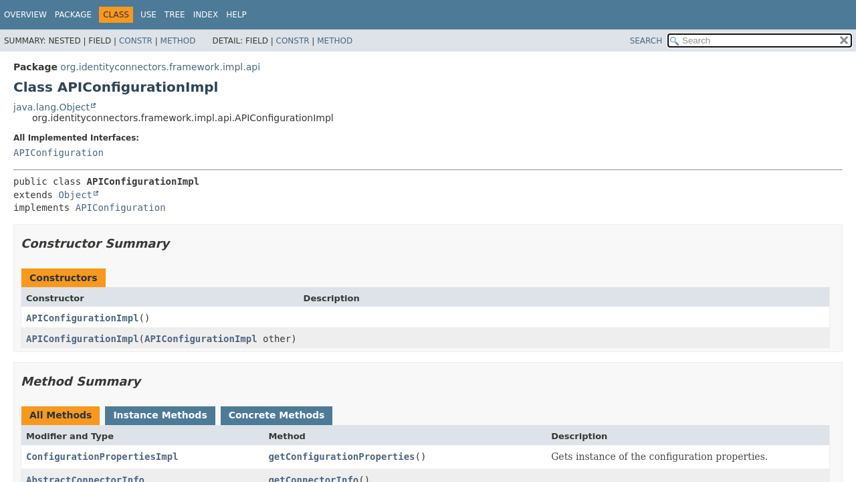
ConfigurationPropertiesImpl (102, 456)
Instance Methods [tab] (160, 415)
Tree (175, 14)
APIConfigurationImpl (82, 318)
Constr (135, 41)
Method (178, 41)
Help (236, 14)
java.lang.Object (51, 107)
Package (73, 14)
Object (75, 194)
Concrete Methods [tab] (277, 415)
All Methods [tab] (60, 415)
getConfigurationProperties (341, 456)
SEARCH (646, 41)
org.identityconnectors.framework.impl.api (160, 67)
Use (148, 14)
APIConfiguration (58, 152)
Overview (25, 14)
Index (206, 14)
